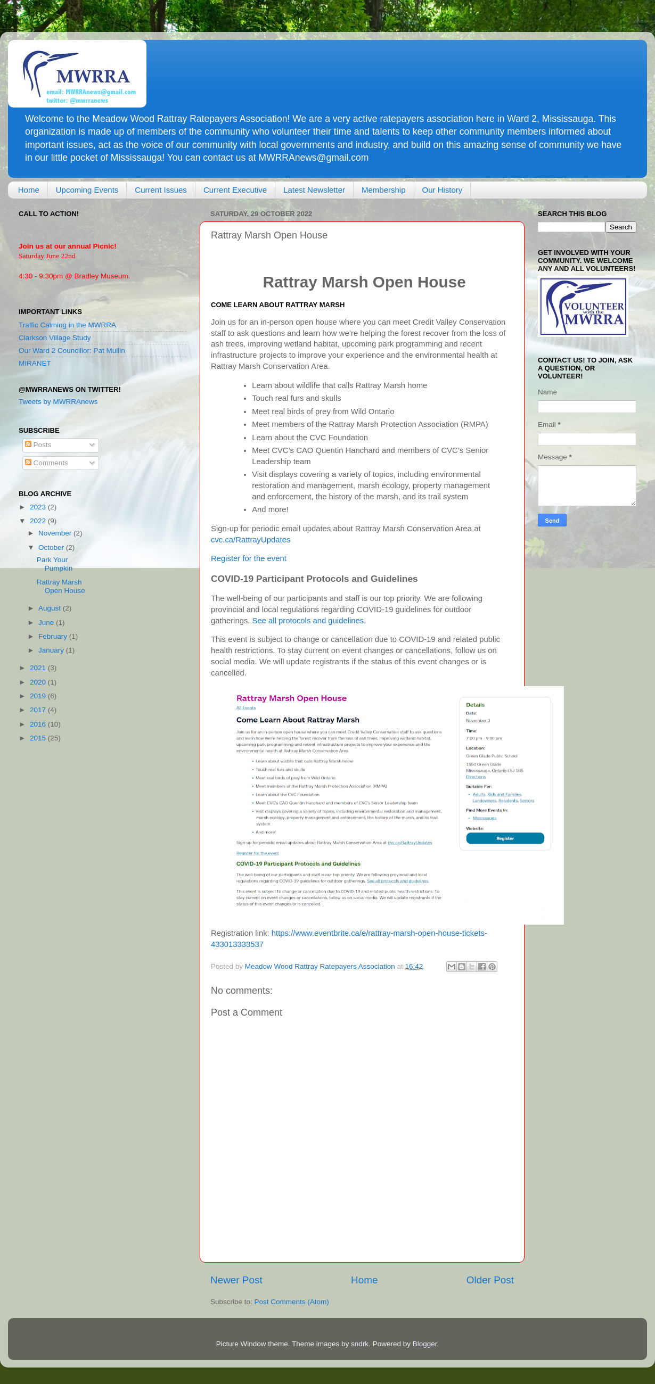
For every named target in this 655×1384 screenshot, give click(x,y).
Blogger (425, 1344)
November (55, 533)
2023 (39, 507)
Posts (38, 445)
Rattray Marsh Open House (61, 586)
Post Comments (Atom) (292, 1302)
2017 (39, 710)
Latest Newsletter (314, 189)
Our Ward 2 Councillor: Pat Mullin (72, 351)
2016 (39, 724)
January (52, 650)
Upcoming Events (87, 189)
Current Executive (235, 189)
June (47, 623)
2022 (39, 521)
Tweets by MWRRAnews (58, 402)
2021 (39, 668)
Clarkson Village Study (55, 338)
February (53, 636)
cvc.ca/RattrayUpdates (250, 540)
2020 (39, 682)
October (52, 547)
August (50, 608)
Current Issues (161, 189)
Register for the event (248, 558)
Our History (442, 189)
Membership (384, 189)
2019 (39, 696)
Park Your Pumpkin (55, 564)
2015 (39, 738)
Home (28, 189)
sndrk (360, 1344)
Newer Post (236, 1280)
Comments (46, 463)
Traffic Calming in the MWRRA (67, 325)
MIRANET (35, 363)
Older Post (490, 1280)
